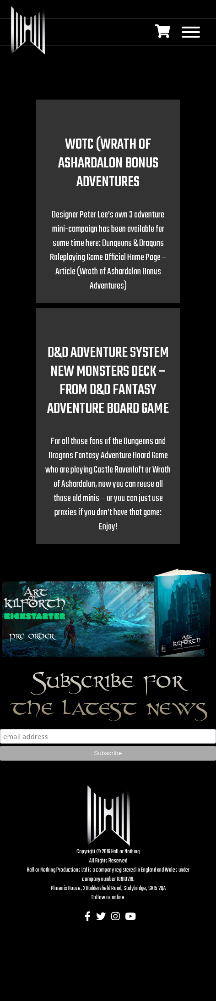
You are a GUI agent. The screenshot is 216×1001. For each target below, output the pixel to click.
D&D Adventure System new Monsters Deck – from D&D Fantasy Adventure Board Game (108, 381)
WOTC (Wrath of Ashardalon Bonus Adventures (108, 163)
